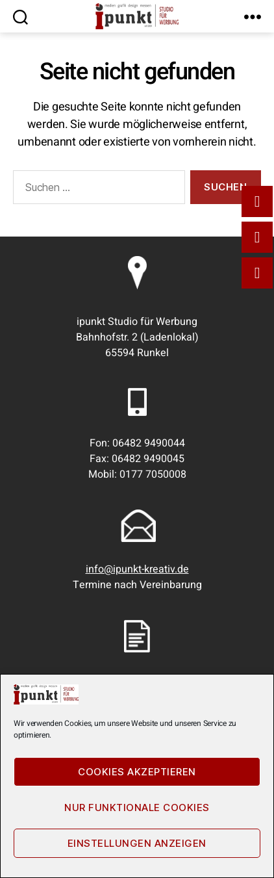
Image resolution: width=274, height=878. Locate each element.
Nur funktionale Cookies (137, 807)
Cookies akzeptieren (137, 772)
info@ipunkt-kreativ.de (137, 569)
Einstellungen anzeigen (137, 843)
